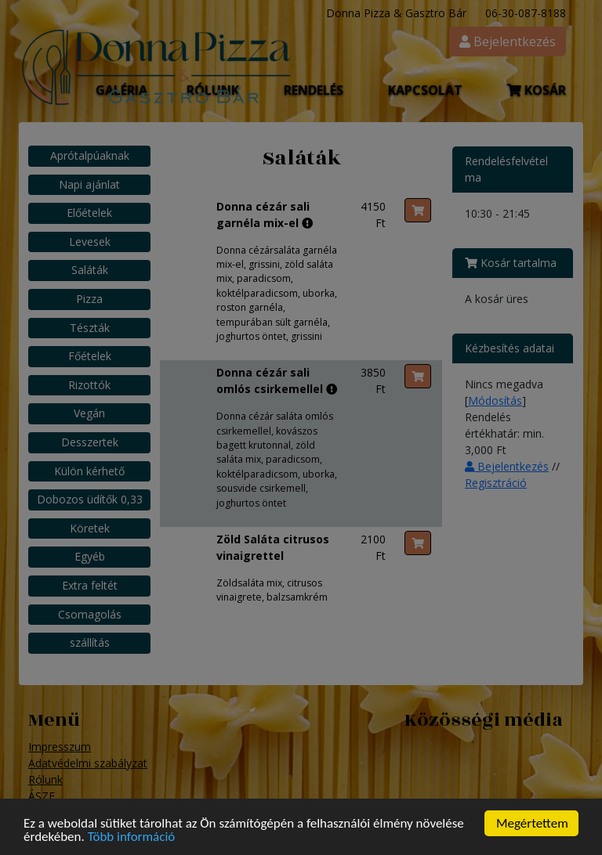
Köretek (90, 528)
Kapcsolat (425, 90)
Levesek (90, 241)
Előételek (89, 212)
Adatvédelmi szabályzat (87, 763)
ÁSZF (41, 795)
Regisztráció (496, 482)
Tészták (90, 327)
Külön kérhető (89, 471)
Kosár (536, 90)
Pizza (89, 298)
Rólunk (45, 779)
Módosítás (495, 400)
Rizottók (89, 384)
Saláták (89, 269)
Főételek (89, 355)
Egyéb (89, 556)
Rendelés (313, 90)
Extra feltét (90, 585)
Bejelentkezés (507, 466)
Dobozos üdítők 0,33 (90, 499)
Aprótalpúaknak (89, 155)
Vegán (89, 413)
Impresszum (59, 746)
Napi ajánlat (89, 184)
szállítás (90, 642)
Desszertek (89, 442)
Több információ (132, 839)
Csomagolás (89, 614)
